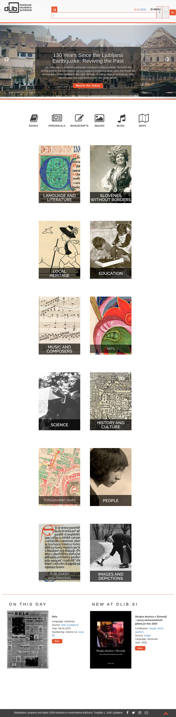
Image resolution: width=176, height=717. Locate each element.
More (57, 641)
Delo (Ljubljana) (69, 624)
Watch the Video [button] (88, 85)
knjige (147, 635)
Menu (156, 9)
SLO (136, 9)
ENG (143, 9)
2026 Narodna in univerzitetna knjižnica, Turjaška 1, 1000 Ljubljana (86, 712)
